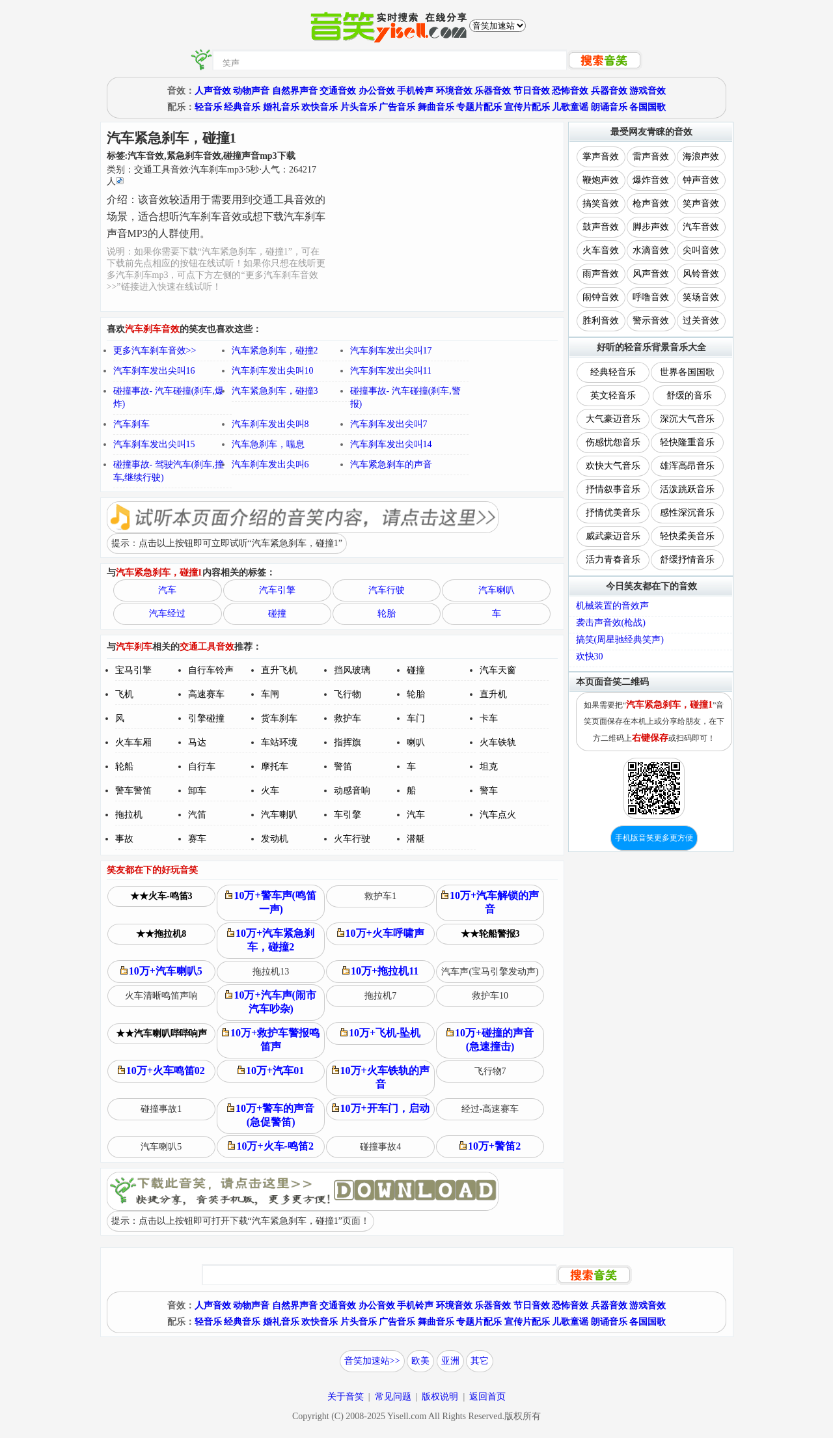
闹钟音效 (600, 297)
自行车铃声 (211, 670)
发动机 (274, 839)
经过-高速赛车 (490, 1109)
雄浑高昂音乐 (687, 466)
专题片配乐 (479, 107)
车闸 (270, 694)
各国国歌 (647, 107)
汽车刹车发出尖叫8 (270, 424)
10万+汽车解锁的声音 (490, 902)
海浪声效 (701, 156)
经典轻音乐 (613, 372)
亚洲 (450, 1361)
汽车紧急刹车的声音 (391, 464)
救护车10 (490, 996)
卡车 (489, 718)
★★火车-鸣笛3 (161, 896)
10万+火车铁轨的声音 (381, 1077)
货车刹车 (279, 718)
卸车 (197, 790)
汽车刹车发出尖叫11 (390, 371)
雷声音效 (651, 156)
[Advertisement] (445, 217)
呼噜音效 (651, 297)
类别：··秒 (211, 175)
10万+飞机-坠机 (380, 1032)
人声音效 (213, 91)
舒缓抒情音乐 (687, 559)
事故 (124, 839)
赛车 (197, 839)
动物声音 (251, 91)
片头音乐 (358, 107)
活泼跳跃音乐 (687, 489)
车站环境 (279, 742)
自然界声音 (295, 91)
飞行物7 (490, 1071)
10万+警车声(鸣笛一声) (270, 902)
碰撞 (277, 613)
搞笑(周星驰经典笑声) (620, 639)
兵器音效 (609, 91)
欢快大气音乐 (613, 466)
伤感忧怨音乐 (613, 442)
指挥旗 (347, 742)
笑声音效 (701, 203)
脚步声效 (651, 227)
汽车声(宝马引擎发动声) (489, 971)
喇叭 (416, 742)
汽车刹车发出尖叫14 (391, 444)
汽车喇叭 (496, 590)
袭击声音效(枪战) (611, 623)
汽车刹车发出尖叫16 (154, 371)
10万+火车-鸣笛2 (270, 1146)
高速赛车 (206, 694)
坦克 (489, 766)
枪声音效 (651, 203)
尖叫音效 (701, 250)
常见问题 (393, 1397)
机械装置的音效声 (612, 606)
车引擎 (347, 815)
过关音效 (701, 320)
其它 (480, 1361)
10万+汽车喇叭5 (161, 970)
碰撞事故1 (161, 1109)
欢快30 (589, 656)
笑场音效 (701, 297)
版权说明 (440, 1397)
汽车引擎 (277, 590)
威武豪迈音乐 (613, 536)
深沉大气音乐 (687, 419)
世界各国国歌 (687, 372)
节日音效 (531, 91)
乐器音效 (492, 91)
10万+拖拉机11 (380, 970)
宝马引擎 (133, 670)
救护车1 (380, 896)
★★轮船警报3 (490, 934)
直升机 (493, 694)
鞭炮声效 (600, 180)
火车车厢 (133, 742)
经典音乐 (242, 107)
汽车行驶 (386, 590)
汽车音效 (701, 227)
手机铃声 (415, 91)
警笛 (343, 766)
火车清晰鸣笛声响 (161, 996)
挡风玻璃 (352, 670)
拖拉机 (129, 815)
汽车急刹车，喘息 (268, 444)
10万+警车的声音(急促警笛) (270, 1115)
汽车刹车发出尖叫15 (154, 444)
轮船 (124, 766)
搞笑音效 (600, 203)
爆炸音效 (651, 180)
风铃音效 (701, 274)
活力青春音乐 (613, 559)
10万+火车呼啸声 (380, 933)
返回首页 (487, 1397)
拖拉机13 (271, 971)
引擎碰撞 (206, 718)
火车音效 (600, 250)
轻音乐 (208, 107)
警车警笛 (133, 790)
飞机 (124, 694)
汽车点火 (498, 815)
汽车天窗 (498, 670)
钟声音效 (701, 180)
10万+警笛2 (490, 1146)
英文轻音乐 (613, 395)
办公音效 (377, 91)
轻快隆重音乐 (687, 442)
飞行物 (347, 694)
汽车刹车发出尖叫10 (273, 371)
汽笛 (197, 815)
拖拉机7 (380, 996)
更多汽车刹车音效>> (155, 350)
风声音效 (651, 274)
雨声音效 (600, 274)
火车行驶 (352, 839)
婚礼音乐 (281, 107)
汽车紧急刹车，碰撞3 (275, 391)
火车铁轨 (498, 742)
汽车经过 (167, 613)
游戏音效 (647, 91)
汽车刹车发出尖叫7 (389, 424)
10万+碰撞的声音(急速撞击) (490, 1039)
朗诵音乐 (609, 107)
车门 (416, 718)
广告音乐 (397, 107)
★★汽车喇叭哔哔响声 (161, 1033)
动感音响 (352, 790)
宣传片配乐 (527, 107)
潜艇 (416, 839)
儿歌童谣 (570, 107)
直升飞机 (279, 670)
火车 (270, 790)
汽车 (167, 590)
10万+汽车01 (271, 1070)
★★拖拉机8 (161, 934)
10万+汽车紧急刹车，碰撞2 (270, 940)
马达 (197, 742)
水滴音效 (651, 250)
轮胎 (386, 613)
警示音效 (651, 320)
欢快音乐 (319, 107)
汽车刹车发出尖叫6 (270, 464)
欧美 (420, 1361)
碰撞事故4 (380, 1147)
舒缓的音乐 (689, 395)
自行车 (201, 766)
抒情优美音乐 (613, 513)
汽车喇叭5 (161, 1147)
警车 (489, 790)
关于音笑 (345, 1397)
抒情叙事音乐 (613, 489)
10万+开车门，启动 (381, 1108)
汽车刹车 (131, 424)
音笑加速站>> (372, 1361)
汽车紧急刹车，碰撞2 (275, 350)
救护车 (347, 718)
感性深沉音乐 (687, 513)
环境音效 (454, 91)
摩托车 (274, 766)
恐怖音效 (570, 91)
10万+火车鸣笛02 (161, 1070)
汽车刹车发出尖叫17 (391, 350)
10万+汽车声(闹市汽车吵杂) (270, 1001)
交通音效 (338, 91)
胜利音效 (600, 320)
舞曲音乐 (436, 107)
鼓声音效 (600, 227)
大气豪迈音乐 (613, 419)
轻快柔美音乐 (687, 536)
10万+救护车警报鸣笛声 (271, 1039)
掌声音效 (600, 156)
